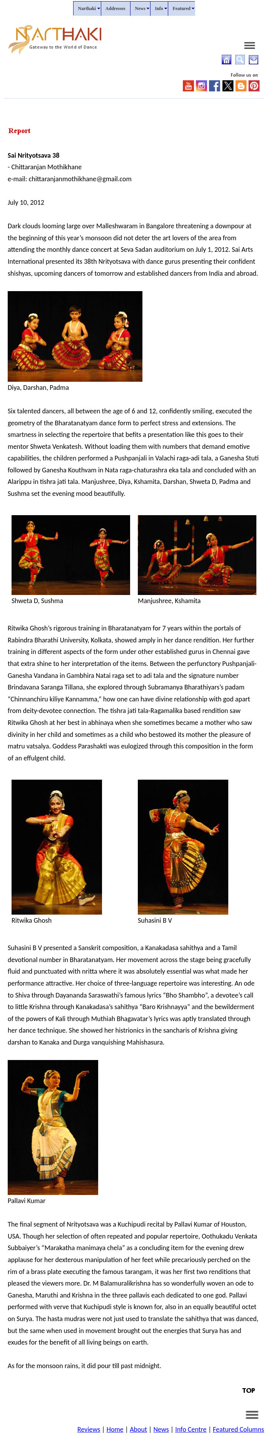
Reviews (88, 1429)
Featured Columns (238, 1429)
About (138, 1429)
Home (115, 1429)
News (161, 1429)
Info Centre (190, 1429)
